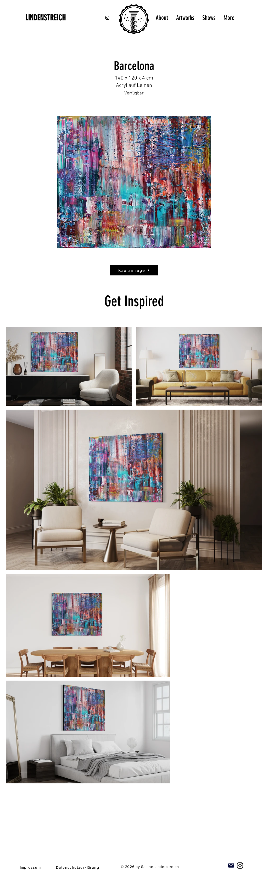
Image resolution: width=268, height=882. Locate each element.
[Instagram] (240, 865)
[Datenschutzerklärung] (78, 867)
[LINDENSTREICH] (53, 17)
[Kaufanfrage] (134, 270)
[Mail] (231, 865)
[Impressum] (30, 867)
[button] (134, 182)
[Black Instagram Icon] (107, 17)
